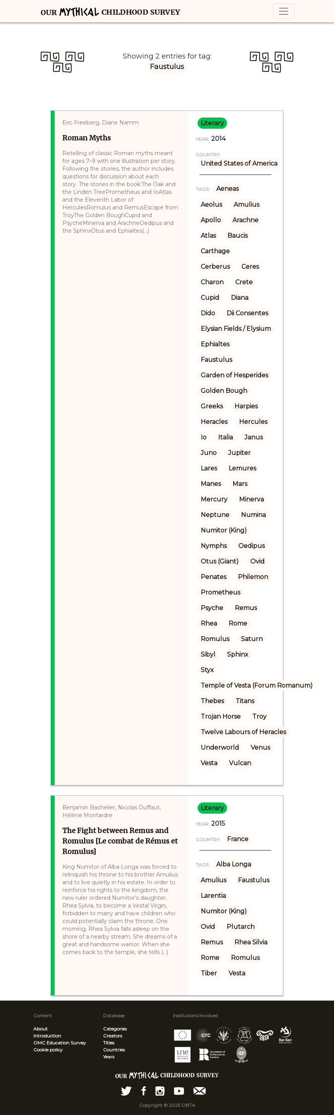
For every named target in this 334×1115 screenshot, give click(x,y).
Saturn (252, 639)
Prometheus (220, 592)
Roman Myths (86, 137)
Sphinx (237, 654)
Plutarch (241, 926)
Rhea (209, 623)
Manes (211, 483)
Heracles (214, 421)
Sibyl (208, 654)
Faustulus (216, 359)
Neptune (215, 515)
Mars (239, 483)
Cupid (210, 297)
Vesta (209, 763)
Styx (207, 670)
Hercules (253, 421)
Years (108, 1057)
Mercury (214, 499)
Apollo (211, 220)
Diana (239, 297)
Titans (245, 701)
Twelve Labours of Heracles (243, 732)
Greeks (212, 406)
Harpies (246, 406)
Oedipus (251, 546)
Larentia (213, 895)
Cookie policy (48, 1050)
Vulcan (240, 763)
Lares (209, 468)
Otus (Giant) (220, 561)
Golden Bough (224, 390)
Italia (225, 437)
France (237, 839)
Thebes (212, 701)
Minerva (251, 499)
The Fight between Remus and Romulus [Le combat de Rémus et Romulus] (120, 841)
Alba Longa (233, 864)
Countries (114, 1050)
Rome (238, 623)
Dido (208, 313)
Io (204, 437)
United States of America (239, 163)
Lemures (242, 468)
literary (212, 123)
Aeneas (227, 188)
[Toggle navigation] (283, 11)
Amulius (246, 204)
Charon (212, 282)
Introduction (47, 1036)
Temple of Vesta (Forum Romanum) (257, 685)
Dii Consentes (247, 313)
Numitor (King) (224, 530)
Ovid (257, 561)
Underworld (220, 747)
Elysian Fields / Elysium (236, 328)
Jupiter (239, 452)
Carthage (215, 251)
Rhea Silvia (250, 942)
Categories (115, 1029)
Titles (108, 1043)
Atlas (208, 235)
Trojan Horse (221, 716)
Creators (112, 1036)
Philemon (253, 577)
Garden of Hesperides (234, 375)
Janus (253, 437)
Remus (246, 608)
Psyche (212, 608)
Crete (244, 282)
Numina (253, 515)
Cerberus (215, 266)
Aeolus (211, 204)
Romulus (215, 639)
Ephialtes (215, 344)
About (40, 1029)
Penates (213, 577)
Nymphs (214, 546)
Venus (260, 747)
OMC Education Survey (59, 1043)
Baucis (237, 235)
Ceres (250, 266)
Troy (259, 716)
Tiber (209, 973)
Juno (209, 452)
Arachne (245, 220)
